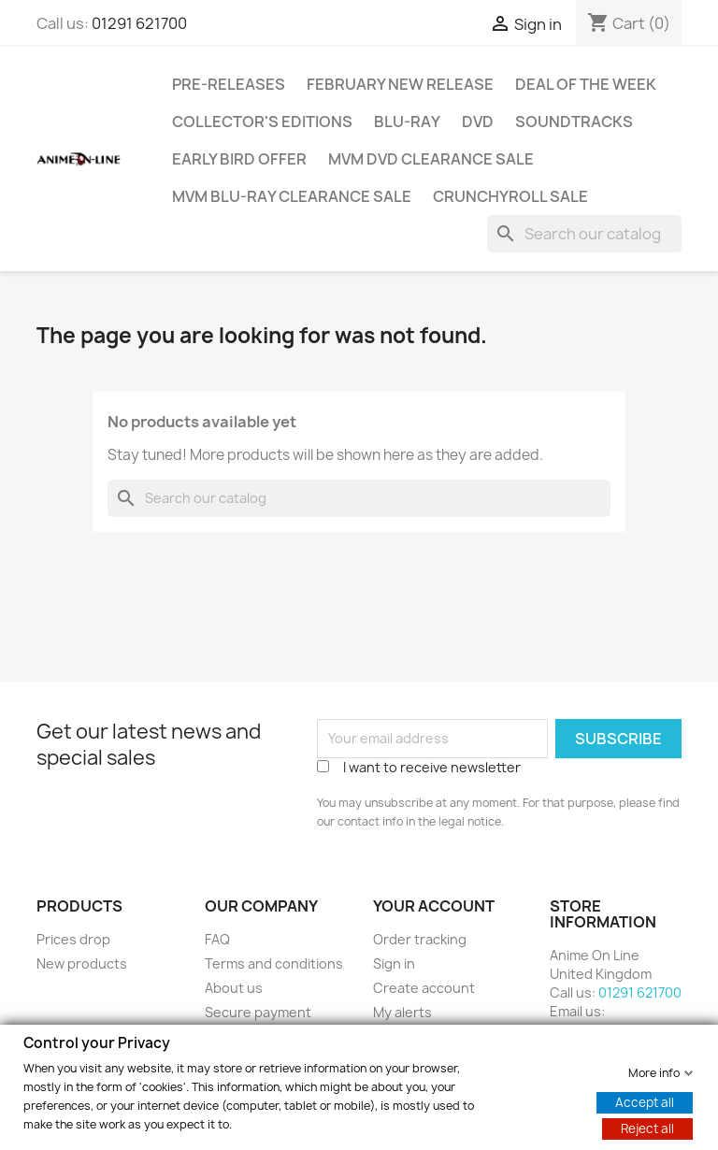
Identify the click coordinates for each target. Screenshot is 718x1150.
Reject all (647, 1127)
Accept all (644, 1101)
